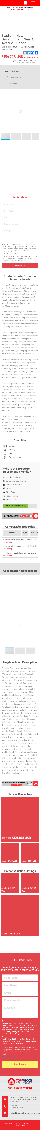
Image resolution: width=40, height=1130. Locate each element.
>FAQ (27, 10)
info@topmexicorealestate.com (25, 1113)
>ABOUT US (20, 10)
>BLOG (33, 10)
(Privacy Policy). (9, 1056)
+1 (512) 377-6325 (17, 1107)
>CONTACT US (9, 10)
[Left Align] (26, 3)
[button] (37, 92)
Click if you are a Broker (11, 254)
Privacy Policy (23, 261)
